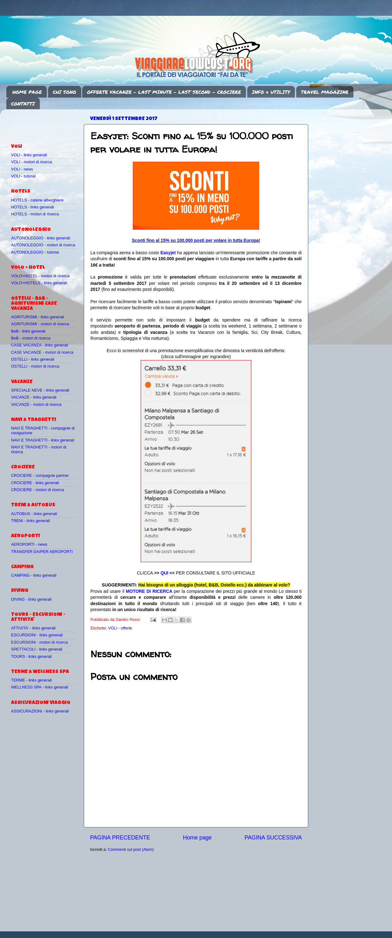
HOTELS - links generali (32, 207)
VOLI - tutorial (23, 176)
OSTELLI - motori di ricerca (35, 366)
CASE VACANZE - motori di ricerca (42, 352)
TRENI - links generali (30, 521)
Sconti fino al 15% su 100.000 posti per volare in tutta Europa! (196, 240)
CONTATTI (23, 103)
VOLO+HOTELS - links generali (39, 283)
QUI (164, 572)
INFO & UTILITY (271, 91)
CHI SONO (64, 91)
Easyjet (168, 252)
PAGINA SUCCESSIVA (273, 837)
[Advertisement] (48, 123)
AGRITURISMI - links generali (37, 317)
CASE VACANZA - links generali (39, 345)
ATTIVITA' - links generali (33, 628)
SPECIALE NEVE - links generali (40, 390)
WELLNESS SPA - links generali (39, 687)
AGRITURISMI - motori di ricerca (40, 324)
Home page (197, 837)
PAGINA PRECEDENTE (120, 837)
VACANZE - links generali (33, 397)
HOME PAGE (27, 91)
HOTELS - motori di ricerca (35, 214)
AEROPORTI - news (29, 544)
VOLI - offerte (120, 628)
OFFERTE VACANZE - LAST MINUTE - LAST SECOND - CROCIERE (164, 91)
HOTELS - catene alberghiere (37, 200)
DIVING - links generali (31, 599)
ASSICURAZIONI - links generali (40, 711)
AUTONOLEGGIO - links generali (40, 238)
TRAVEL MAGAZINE (324, 91)
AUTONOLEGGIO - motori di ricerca (43, 245)
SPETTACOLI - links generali (36, 649)
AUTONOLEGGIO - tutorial (35, 252)
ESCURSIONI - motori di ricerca (39, 642)
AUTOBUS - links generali (34, 514)
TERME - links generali (31, 680)
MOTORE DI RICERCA (149, 591)
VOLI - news (22, 169)
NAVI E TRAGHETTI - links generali (42, 440)
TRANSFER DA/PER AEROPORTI (42, 552)
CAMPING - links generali (33, 575)
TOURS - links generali (31, 656)
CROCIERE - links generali (35, 483)
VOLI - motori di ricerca (31, 162)
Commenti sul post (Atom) (131, 849)
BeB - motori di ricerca (31, 338)
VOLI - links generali (29, 155)
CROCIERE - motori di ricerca (37, 490)
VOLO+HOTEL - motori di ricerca (40, 276)
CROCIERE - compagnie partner (40, 475)
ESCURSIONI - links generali (37, 635)
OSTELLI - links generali (32, 359)
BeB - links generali (28, 331)
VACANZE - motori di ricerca (36, 404)
